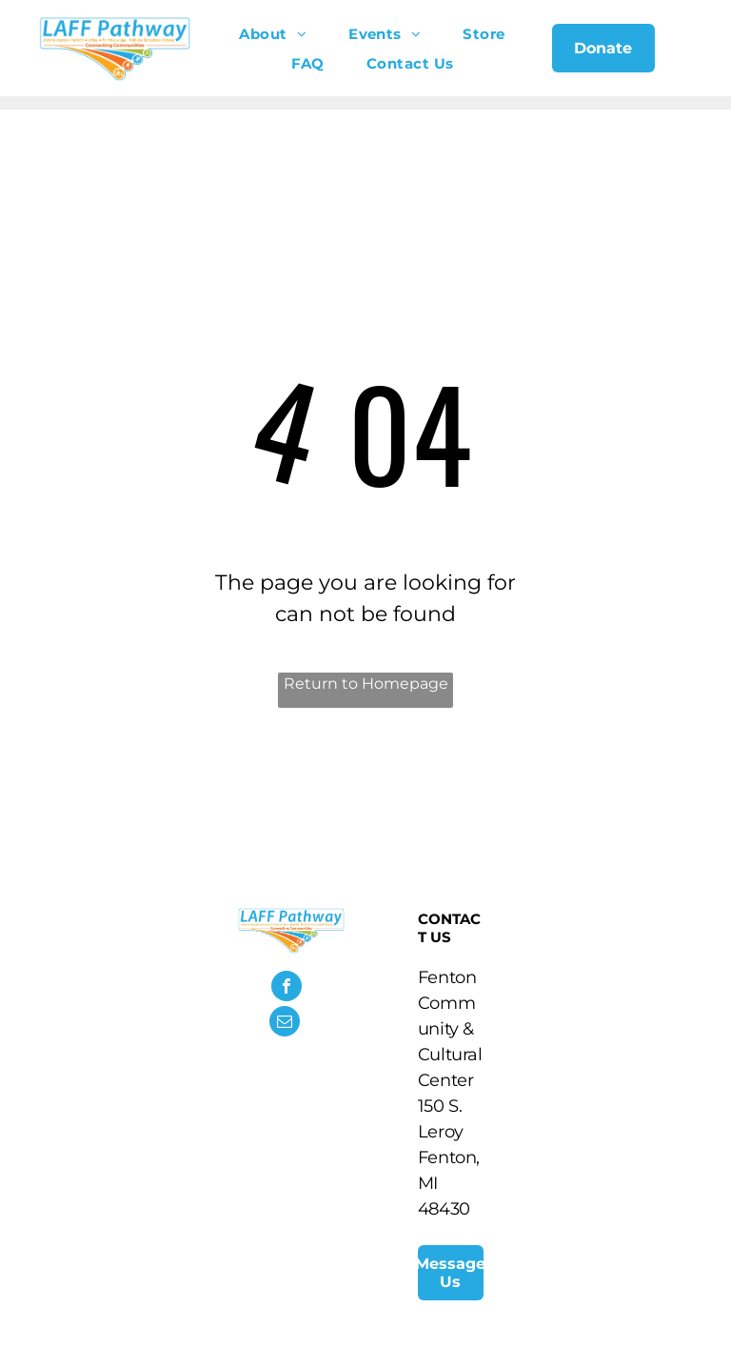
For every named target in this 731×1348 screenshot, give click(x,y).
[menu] (689, 55)
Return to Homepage (366, 683)
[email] (284, 1023)
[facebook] (286, 988)
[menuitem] (272, 34)
